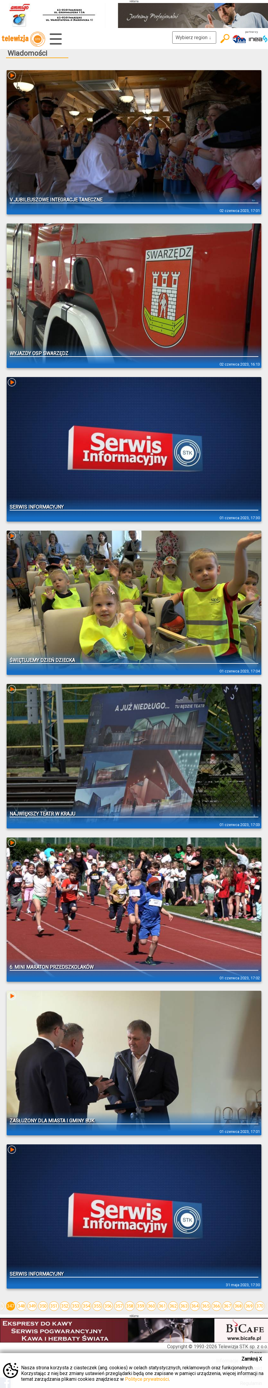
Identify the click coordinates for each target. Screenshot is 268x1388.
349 (32, 1306)
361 (162, 1306)
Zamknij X (252, 1359)
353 (75, 1306)
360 (151, 1306)
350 (43, 1306)
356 (108, 1306)
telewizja (23, 39)
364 (194, 1306)
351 (54, 1306)
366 (216, 1306)
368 (238, 1306)
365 (205, 1306)
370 (259, 1306)
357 (119, 1306)
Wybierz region (194, 37)
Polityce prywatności (147, 1379)
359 (140, 1306)
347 (10, 1306)
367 (227, 1306)
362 (173, 1306)
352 (64, 1306)
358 (129, 1306)
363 (184, 1306)
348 (21, 1306)
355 (97, 1306)
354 (86, 1306)
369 (249, 1306)
